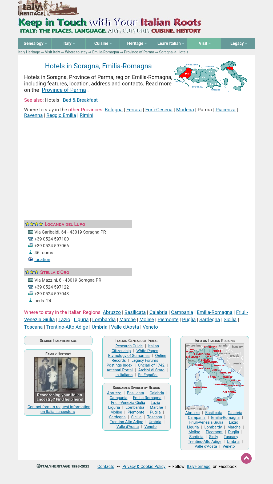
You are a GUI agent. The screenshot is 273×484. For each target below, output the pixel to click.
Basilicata (135, 312)
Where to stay (76, 52)
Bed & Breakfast (80, 100)
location (42, 259)
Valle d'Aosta (125, 327)
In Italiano (124, 374)
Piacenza (226, 109)
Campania (182, 312)
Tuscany (231, 436)
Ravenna (33, 115)
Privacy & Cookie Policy (144, 466)
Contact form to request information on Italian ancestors (58, 409)
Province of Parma (139, 52)
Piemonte (168, 319)
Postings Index (120, 365)
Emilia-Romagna (105, 52)
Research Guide (129, 346)
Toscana (33, 327)
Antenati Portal (120, 370)
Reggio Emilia (61, 115)
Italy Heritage (29, 52)
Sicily (213, 436)
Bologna (114, 109)
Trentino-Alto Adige (67, 327)
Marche (127, 319)
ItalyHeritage (198, 466)
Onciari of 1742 (151, 365)
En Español (147, 374)
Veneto (150, 327)
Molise (146, 319)
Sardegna (209, 319)
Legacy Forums (144, 360)
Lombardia (104, 319)
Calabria (158, 312)
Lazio (64, 319)
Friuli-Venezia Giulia (128, 402)
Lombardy (213, 427)
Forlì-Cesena (158, 109)
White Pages (147, 350)
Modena (185, 109)
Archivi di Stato (151, 370)
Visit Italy (52, 52)
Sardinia (196, 436)
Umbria (99, 327)
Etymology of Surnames (129, 355)
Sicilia (230, 319)
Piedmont (214, 432)
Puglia (189, 319)
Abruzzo (112, 312)
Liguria (81, 319)
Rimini (86, 115)
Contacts (106, 466)
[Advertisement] (136, 162)
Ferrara (134, 109)
